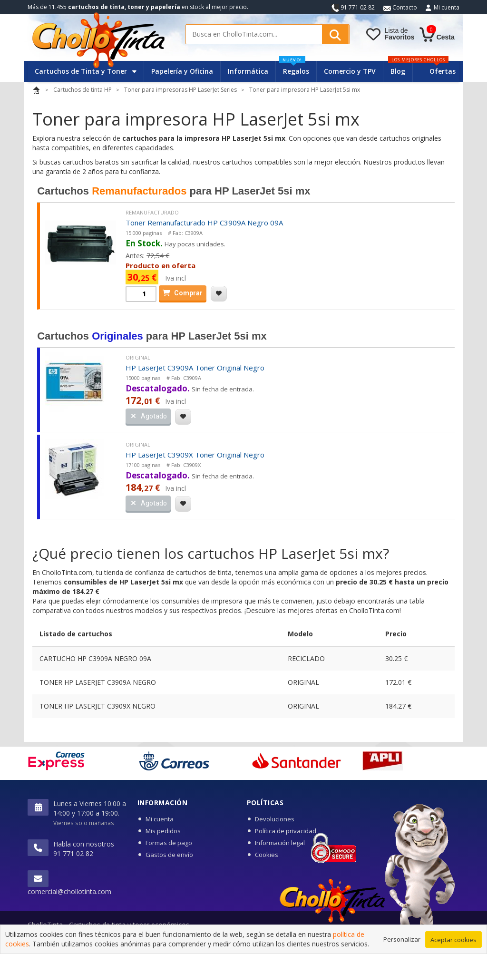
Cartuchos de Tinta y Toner (85, 71)
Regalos (294, 68)
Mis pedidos (163, 831)
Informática (248, 71)
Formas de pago (169, 842)
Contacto (400, 7)
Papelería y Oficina (182, 71)
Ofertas (442, 71)
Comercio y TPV (350, 71)
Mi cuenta (446, 7)
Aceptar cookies (453, 943)
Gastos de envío (169, 854)
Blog (397, 71)
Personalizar (401, 943)
